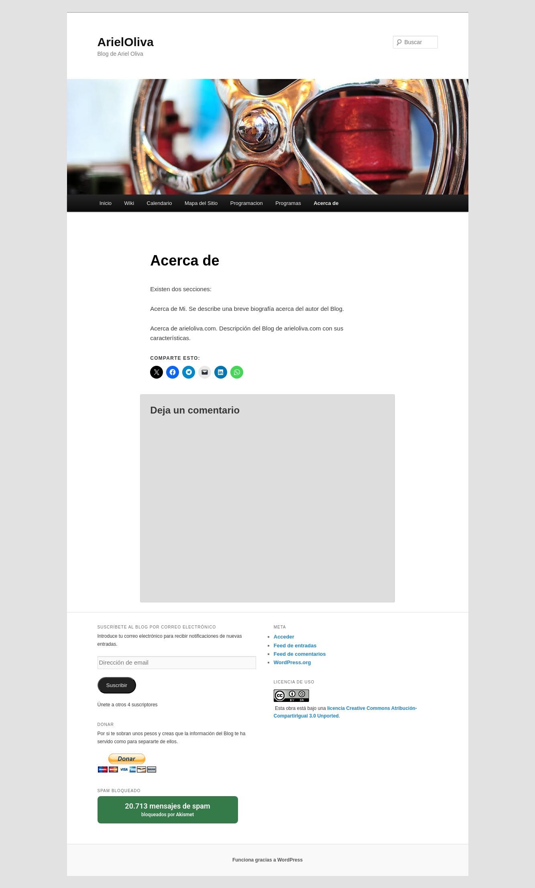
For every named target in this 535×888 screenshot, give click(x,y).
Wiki (129, 203)
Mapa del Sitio (201, 203)
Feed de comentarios (300, 654)
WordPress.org (292, 662)
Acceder (284, 637)
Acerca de (325, 203)
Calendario (159, 203)
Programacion (246, 203)
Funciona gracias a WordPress (267, 860)
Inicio (106, 203)
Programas (288, 203)
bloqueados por (167, 809)
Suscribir (116, 685)
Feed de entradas (295, 646)
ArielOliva (126, 42)
